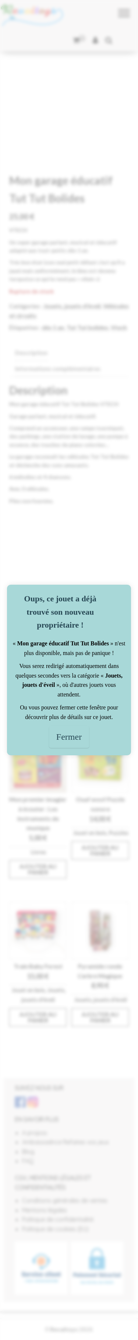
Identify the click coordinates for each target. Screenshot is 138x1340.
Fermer (69, 737)
